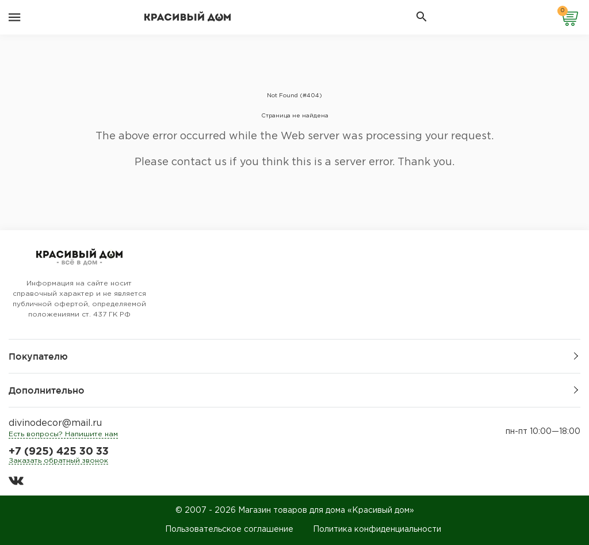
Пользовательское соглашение (229, 529)
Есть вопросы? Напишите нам (63, 434)
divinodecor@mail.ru (55, 423)
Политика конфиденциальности (377, 529)
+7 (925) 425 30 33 (59, 451)
